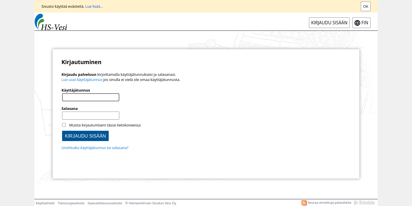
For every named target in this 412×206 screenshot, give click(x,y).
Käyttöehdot (45, 203)
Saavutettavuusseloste (105, 203)
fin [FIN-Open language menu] (364, 23)
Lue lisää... (94, 6)
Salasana (70, 108)
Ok (365, 6)
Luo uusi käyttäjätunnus (82, 79)
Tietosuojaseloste (71, 203)
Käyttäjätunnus (76, 90)
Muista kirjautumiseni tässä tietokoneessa (105, 125)
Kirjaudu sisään (329, 23)
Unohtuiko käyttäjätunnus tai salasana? (95, 147)
